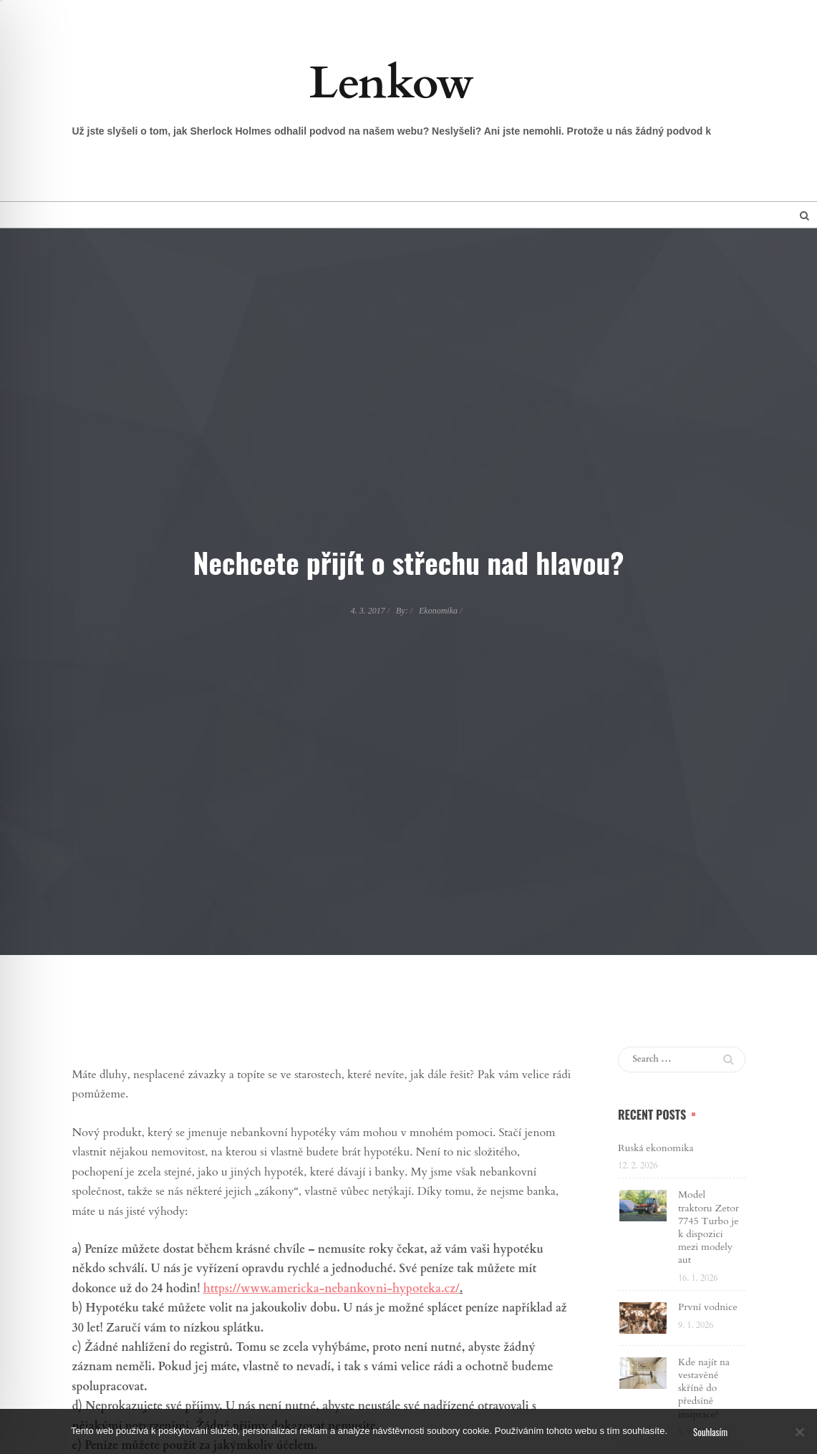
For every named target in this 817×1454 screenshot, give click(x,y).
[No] (799, 1432)
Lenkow (391, 83)
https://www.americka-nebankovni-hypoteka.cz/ (331, 1289)
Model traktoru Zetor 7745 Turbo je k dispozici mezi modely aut (708, 1227)
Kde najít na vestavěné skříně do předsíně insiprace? (704, 1388)
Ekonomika (438, 611)
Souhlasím (710, 1432)
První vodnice (708, 1307)
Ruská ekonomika (656, 1148)
